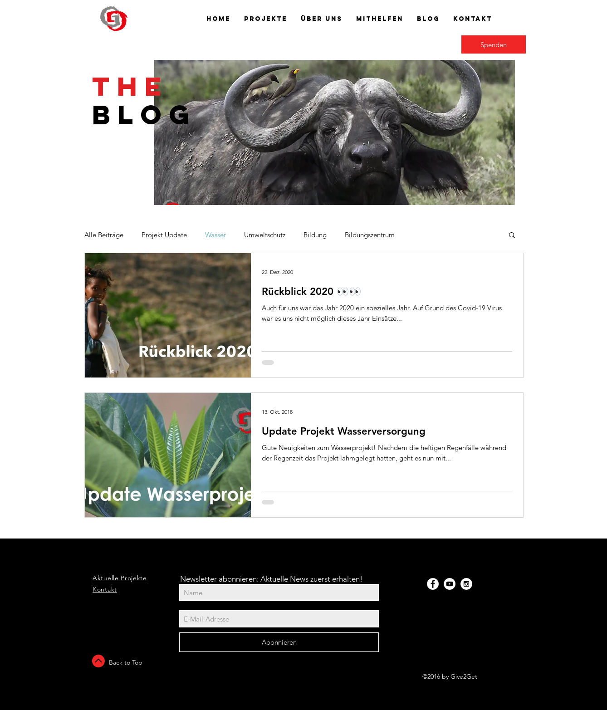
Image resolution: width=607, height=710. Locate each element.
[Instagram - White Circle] (466, 584)
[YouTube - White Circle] (449, 584)
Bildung (315, 234)
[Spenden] (493, 44)
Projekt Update (164, 234)
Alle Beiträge (103, 234)
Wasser (215, 234)
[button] (512, 235)
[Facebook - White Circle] (433, 584)
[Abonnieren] (279, 642)
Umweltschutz (264, 234)
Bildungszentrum (370, 234)
